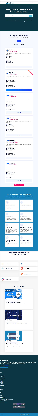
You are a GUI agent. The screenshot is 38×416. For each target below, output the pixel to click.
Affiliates (1, 395)
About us (1, 379)
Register (29, 0)
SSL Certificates (2, 378)
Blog (1, 392)
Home (1, 372)
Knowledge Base (2, 393)
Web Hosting (16, 44)
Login (32, 0)
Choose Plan (19, 89)
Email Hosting (22, 44)
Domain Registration (3, 373)
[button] (19, 185)
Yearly (19, 40)
